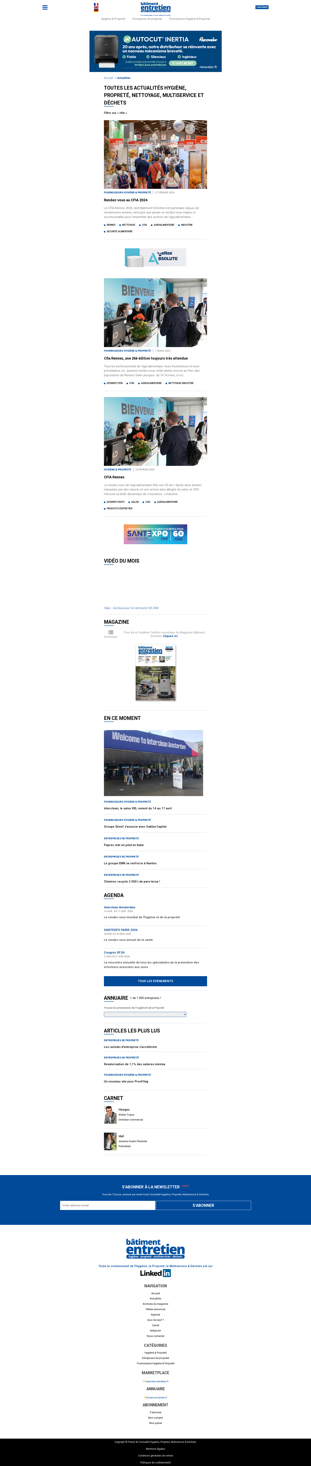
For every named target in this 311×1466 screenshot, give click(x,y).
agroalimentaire (164, 225)
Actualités (124, 78)
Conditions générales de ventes (155, 1455)
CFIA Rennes (114, 477)
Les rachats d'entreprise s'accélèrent (130, 1047)
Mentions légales (155, 1449)
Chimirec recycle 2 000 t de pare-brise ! (132, 881)
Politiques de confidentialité (155, 1462)
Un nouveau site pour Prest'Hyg (126, 1081)
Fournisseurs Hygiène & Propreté (189, 18)
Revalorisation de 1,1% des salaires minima (134, 1064)
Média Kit (155, 1330)
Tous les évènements (155, 981)
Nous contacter (155, 1336)
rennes (111, 225)
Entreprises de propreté (147, 18)
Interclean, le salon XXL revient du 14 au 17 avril (138, 808)
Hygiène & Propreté (113, 18)
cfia (144, 225)
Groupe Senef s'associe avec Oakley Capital (135, 826)
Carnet (155, 1325)
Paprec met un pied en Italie (124, 845)
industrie (187, 225)
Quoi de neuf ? (155, 1319)
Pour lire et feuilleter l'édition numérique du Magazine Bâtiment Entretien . (164, 634)
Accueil (108, 78)
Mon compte (155, 1417)
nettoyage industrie (181, 383)
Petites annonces (155, 1309)
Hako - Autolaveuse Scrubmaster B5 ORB (131, 608)
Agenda (155, 1314)
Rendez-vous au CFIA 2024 (125, 200)
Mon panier (155, 1423)
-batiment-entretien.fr (156, 1381)
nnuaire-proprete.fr (155, 1397)
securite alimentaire (119, 231)
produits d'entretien (119, 508)
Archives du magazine (155, 1303)
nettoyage (128, 225)
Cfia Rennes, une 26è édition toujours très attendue (146, 358)
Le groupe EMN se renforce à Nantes (130, 863)
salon (135, 502)
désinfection (115, 383)
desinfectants (116, 502)
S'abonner (262, 7)
